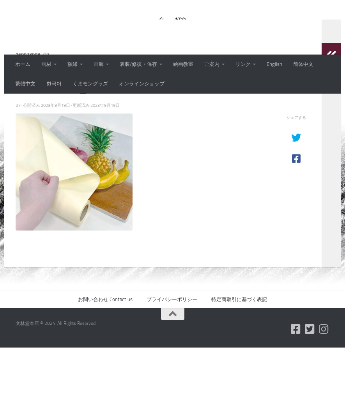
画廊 (99, 64)
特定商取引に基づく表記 (239, 360)
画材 (46, 64)
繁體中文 (25, 84)
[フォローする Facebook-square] (295, 389)
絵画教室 (183, 64)
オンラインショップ (142, 84)
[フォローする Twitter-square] (309, 389)
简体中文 (303, 64)
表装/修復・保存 (138, 64)
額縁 (72, 64)
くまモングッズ (90, 84)
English (274, 64)
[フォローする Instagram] (323, 389)
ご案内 (211, 64)
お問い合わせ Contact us (105, 360)
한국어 (54, 84)
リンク (243, 64)
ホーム (22, 64)
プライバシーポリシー (172, 360)
